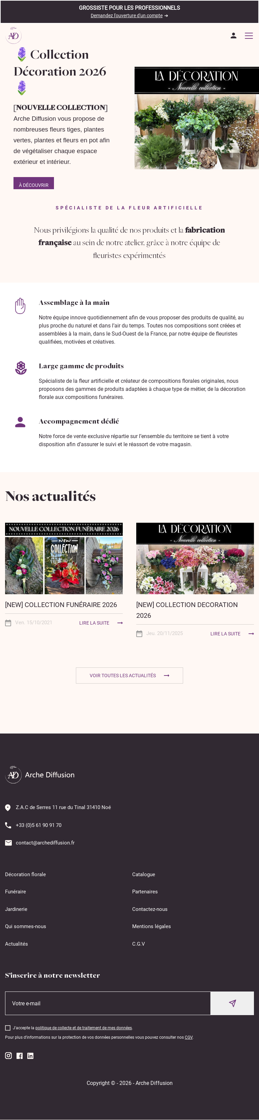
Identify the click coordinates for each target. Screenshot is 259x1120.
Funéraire (15, 892)
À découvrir (34, 185)
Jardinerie (16, 909)
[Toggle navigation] (249, 35)
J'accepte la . (73, 1028)
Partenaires (145, 892)
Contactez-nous (150, 909)
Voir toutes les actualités (123, 675)
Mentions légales (151, 926)
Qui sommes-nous (25, 926)
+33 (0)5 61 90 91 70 (38, 825)
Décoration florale (25, 874)
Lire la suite (94, 623)
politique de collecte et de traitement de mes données (83, 1028)
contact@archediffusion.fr (45, 843)
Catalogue (143, 874)
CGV (189, 1037)
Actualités (16, 944)
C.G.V (138, 944)
